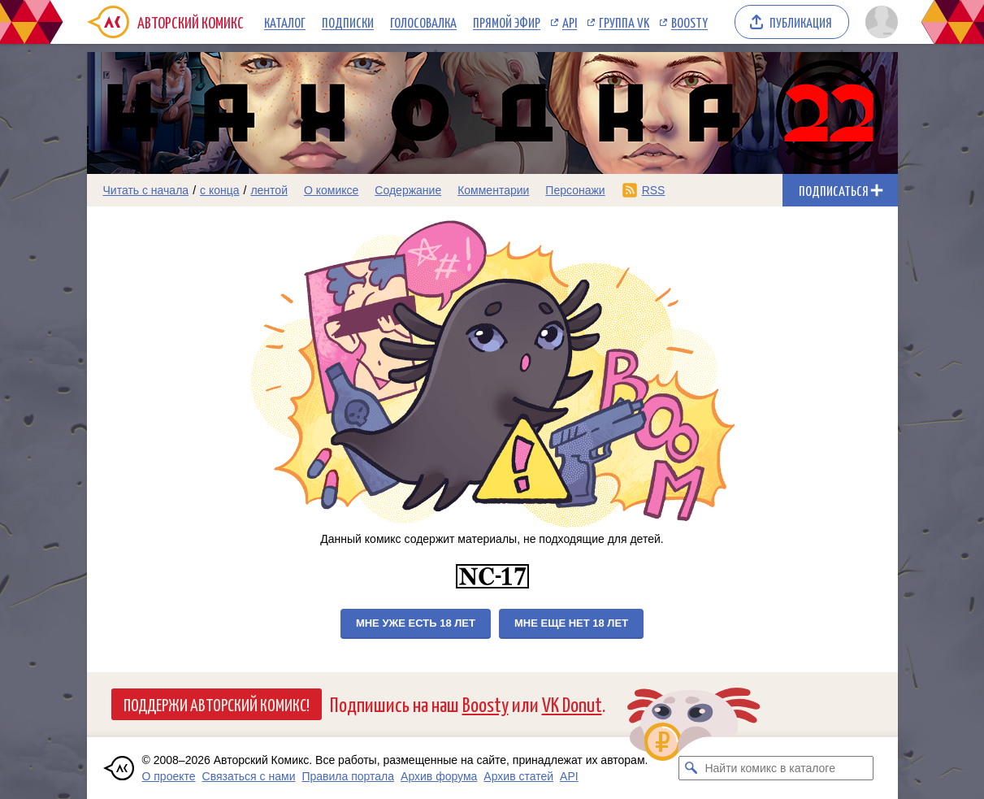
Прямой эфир (506, 22)
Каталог (285, 22)
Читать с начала (146, 190)
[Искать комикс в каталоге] (690, 768)
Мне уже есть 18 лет (415, 623)
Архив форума (439, 776)
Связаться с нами (249, 776)
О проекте (169, 776)
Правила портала (347, 776)
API (569, 22)
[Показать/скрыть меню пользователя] (879, 22)
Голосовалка (423, 22)
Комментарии (493, 190)
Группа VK (624, 22)
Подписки (348, 22)
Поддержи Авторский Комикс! (217, 703)
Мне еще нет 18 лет (571, 623)
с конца (220, 190)
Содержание (408, 190)
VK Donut (572, 703)
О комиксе (331, 190)
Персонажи (575, 190)
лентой (269, 190)
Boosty (689, 22)
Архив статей (518, 776)
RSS (653, 190)
